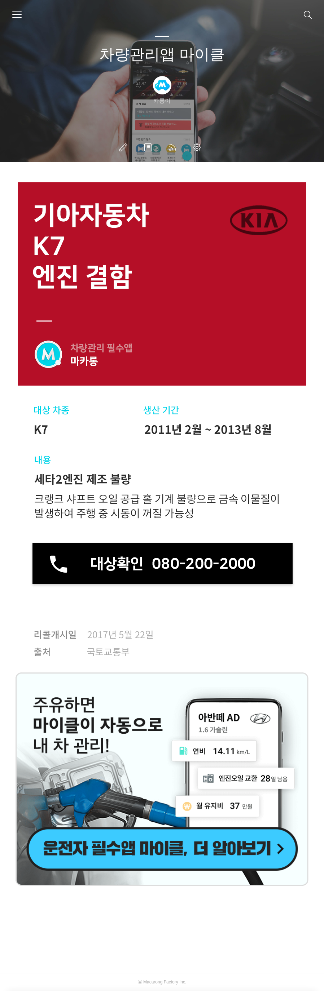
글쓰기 (124, 147)
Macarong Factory (160, 982)
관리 (198, 147)
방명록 (149, 147)
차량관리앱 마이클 (162, 54)
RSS (174, 147)
